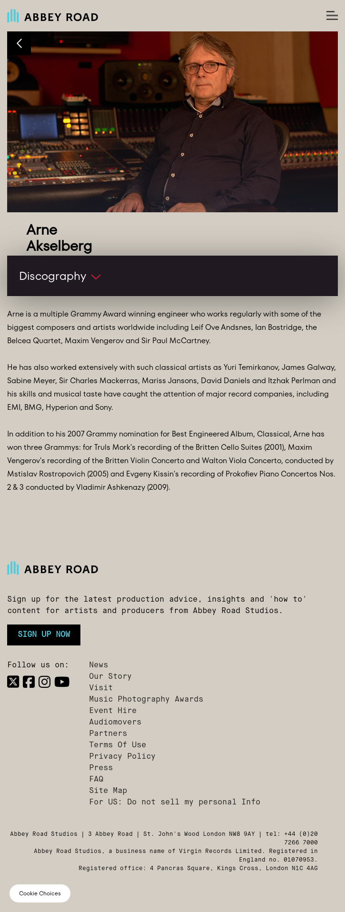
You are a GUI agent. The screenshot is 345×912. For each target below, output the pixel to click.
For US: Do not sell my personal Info (174, 802)
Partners (108, 734)
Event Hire (113, 711)
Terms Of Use (117, 745)
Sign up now (44, 635)
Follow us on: (38, 665)
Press (101, 768)
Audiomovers (115, 722)
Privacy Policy (122, 757)
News (98, 665)
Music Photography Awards (146, 700)
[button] (172, 276)
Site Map (108, 791)
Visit (101, 688)
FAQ (96, 779)
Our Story (110, 677)
